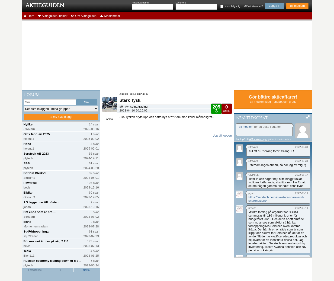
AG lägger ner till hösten (40, 202)
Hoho (27, 144)
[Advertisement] (167, 55)
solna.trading (139, 106)
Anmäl (109, 119)
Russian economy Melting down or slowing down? (53, 260)
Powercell (30, 183)
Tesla (27, 251)
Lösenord (181, 2)
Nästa (86, 269)
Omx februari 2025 (36, 134)
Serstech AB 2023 (36, 153)
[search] (50, 102)
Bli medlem (297, 5)
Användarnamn (140, 2)
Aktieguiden (45, 5)
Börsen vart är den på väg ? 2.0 (45, 241)
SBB (26, 163)
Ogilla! (226, 108)
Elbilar (28, 192)
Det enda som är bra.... (39, 212)
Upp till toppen (222, 135)
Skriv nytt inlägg (61, 116)
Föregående (35, 269)
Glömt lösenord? (253, 6)
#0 (121, 106)
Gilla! (216, 110)
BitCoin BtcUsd (34, 173)
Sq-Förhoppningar (36, 231)
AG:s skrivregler (258, 139)
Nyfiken (28, 124)
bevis (27, 222)
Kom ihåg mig (232, 6)
